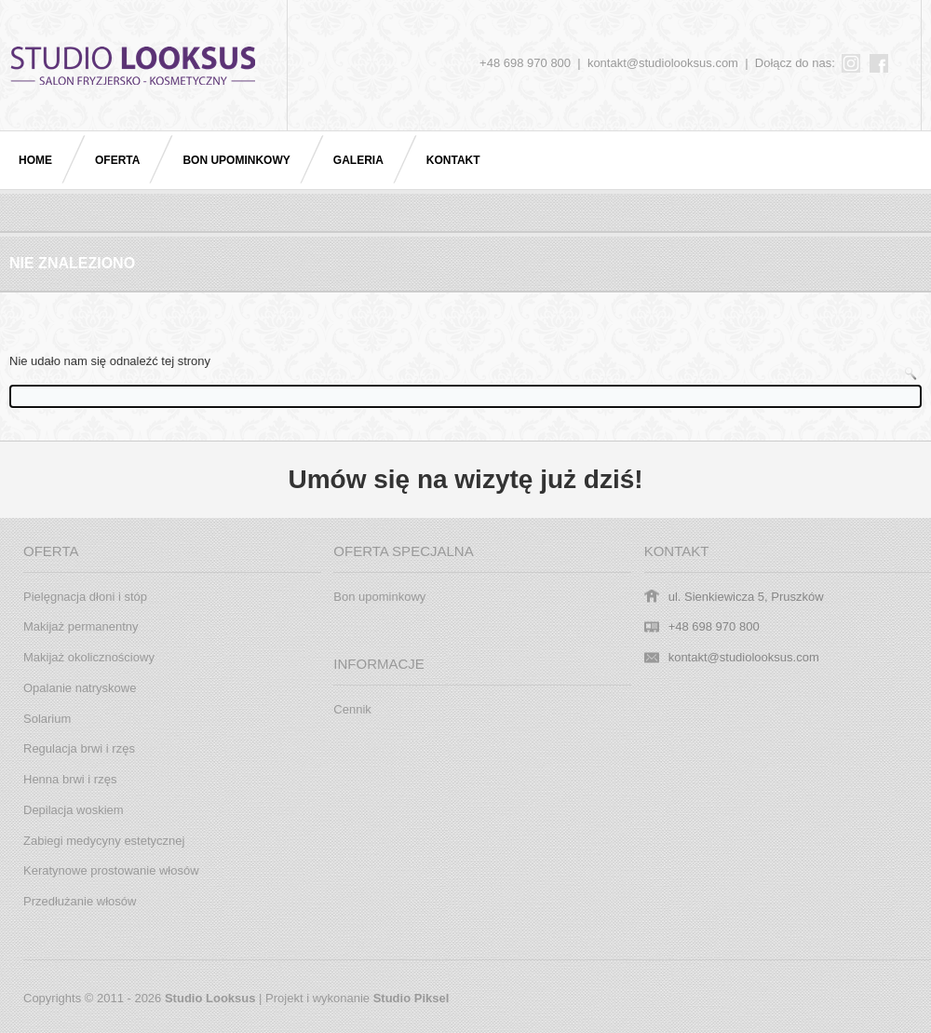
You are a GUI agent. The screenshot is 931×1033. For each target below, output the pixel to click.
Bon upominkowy (236, 160)
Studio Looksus (210, 998)
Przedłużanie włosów (79, 901)
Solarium (47, 719)
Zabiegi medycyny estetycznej (103, 841)
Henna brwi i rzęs (69, 779)
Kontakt (453, 160)
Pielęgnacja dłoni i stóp (85, 597)
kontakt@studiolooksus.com (662, 63)
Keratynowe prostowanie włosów (111, 870)
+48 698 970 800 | (533, 63)
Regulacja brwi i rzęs (79, 748)
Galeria (358, 160)
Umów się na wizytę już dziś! (465, 479)
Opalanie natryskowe (79, 688)
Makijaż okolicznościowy (89, 657)
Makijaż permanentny (81, 626)
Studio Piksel (411, 998)
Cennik (352, 709)
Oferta (117, 160)
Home (35, 160)
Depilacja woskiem (73, 810)
